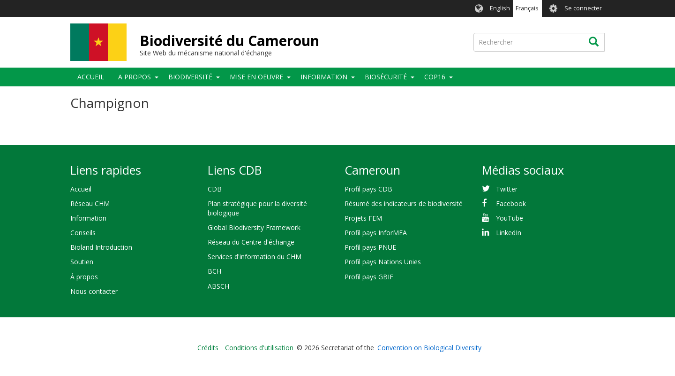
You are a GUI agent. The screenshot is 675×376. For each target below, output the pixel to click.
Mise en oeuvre (256, 76)
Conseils (83, 232)
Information (323, 76)
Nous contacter (94, 291)
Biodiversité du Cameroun (229, 40)
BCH (214, 271)
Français (527, 8)
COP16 (434, 76)
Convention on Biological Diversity (429, 347)
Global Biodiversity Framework (254, 227)
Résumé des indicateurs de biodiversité (404, 203)
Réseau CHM (90, 203)
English (500, 8)
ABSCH (218, 286)
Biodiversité (190, 76)
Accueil (90, 76)
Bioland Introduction (101, 247)
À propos (84, 276)
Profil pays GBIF (369, 276)
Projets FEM (363, 218)
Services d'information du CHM (254, 256)
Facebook (511, 203)
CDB (215, 188)
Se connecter (583, 8)
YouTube (509, 218)
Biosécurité (386, 76)
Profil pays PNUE (370, 247)
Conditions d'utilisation (259, 347)
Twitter (507, 188)
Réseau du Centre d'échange (251, 242)
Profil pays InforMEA (376, 232)
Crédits (207, 347)
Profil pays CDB (368, 188)
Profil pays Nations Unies (383, 261)
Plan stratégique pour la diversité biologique (257, 208)
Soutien (81, 261)
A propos (134, 76)
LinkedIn (508, 232)
